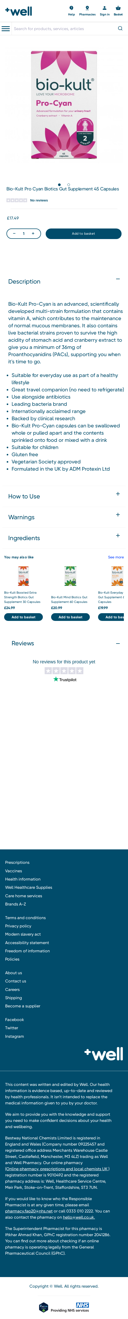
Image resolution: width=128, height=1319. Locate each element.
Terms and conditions (25, 917)
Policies (12, 959)
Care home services (23, 895)
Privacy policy (18, 926)
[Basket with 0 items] (71, 11)
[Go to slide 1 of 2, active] (59, 184)
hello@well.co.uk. (79, 1217)
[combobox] (69, 28)
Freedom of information (27, 950)
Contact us (15, 981)
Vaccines (13, 870)
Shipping (13, 997)
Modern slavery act (23, 934)
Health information (23, 879)
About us (13, 972)
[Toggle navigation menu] (5, 28)
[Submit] (120, 29)
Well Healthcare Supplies (28, 887)
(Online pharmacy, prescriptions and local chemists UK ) (57, 1168)
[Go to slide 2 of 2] (68, 184)
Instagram (14, 1036)
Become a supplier (22, 1006)
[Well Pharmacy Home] (20, 11)
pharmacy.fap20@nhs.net (29, 1211)
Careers (12, 989)
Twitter (11, 1027)
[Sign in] (105, 11)
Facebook (14, 1019)
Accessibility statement (27, 942)
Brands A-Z (15, 904)
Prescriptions (17, 862)
